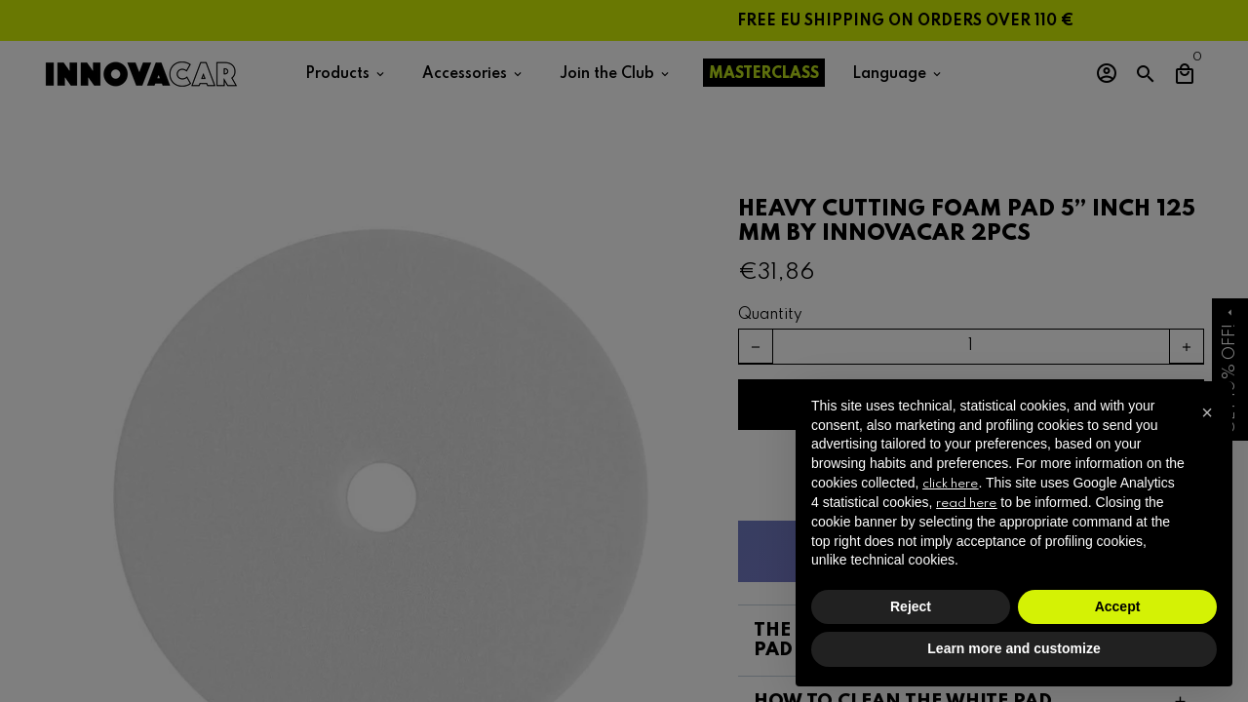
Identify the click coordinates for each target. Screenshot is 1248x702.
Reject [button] (910, 606)
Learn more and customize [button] (1013, 648)
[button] (1207, 412)
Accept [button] (1118, 606)
